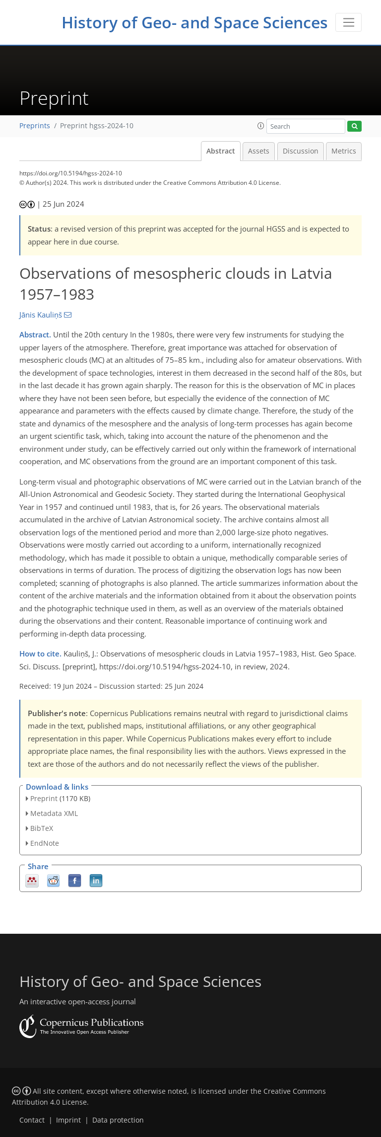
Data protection (118, 1120)
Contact (32, 1120)
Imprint (68, 1120)
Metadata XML (54, 813)
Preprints (34, 125)
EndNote (44, 843)
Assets (258, 151)
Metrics (343, 151)
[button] (260, 125)
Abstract (220, 151)
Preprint (44, 798)
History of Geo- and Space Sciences (195, 22)
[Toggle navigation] (348, 22)
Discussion (300, 151)
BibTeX (41, 828)
